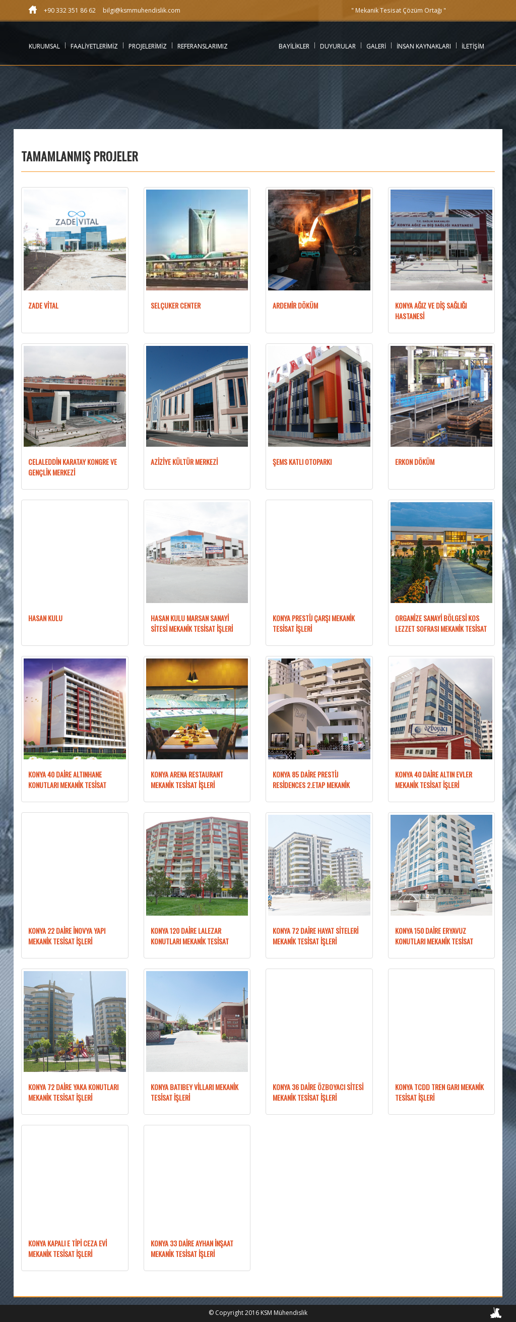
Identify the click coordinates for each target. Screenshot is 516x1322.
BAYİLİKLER (294, 46)
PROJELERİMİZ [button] (147, 46)
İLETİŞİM (473, 46)
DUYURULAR (338, 46)
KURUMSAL (44, 46)
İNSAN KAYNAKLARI (424, 46)
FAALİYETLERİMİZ (94, 46)
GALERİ (376, 46)
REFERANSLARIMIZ (202, 46)
